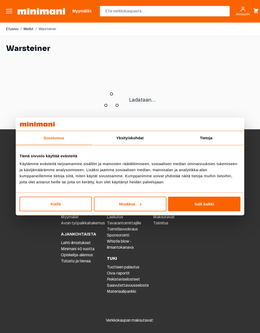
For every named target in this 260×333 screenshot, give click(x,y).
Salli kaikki (204, 204)
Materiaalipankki (121, 291)
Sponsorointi (118, 235)
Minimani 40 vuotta (77, 249)
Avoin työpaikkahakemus (83, 223)
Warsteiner (47, 29)
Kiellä (56, 204)
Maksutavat (164, 217)
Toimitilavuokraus (122, 229)
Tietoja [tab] (206, 137)
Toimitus (160, 223)
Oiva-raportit (118, 273)
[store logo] (41, 11)
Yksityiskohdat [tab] (129, 137)
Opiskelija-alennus (77, 255)
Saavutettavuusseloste (128, 285)
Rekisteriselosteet (123, 279)
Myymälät (70, 217)
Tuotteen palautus (123, 267)
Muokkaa (130, 204)
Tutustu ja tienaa (76, 261)
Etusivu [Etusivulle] (12, 29)
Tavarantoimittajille (124, 223)
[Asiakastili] (243, 11)
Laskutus (115, 217)
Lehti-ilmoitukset (76, 243)
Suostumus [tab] (53, 137)
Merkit (29, 29)
